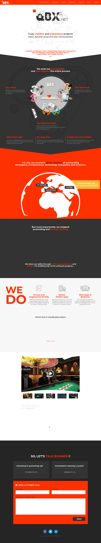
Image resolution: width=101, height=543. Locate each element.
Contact (96, 2)
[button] (2, 382)
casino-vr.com (30, 408)
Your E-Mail (55, 489)
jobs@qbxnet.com (70, 472)
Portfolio (71, 2)
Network (55, 2)
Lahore (69, 187)
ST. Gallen (41, 185)
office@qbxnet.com (31, 472)
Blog (89, 2)
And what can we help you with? (25, 497)
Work (63, 2)
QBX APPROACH (44, 2)
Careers (81, 2)
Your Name (19, 489)
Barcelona (51, 190)
